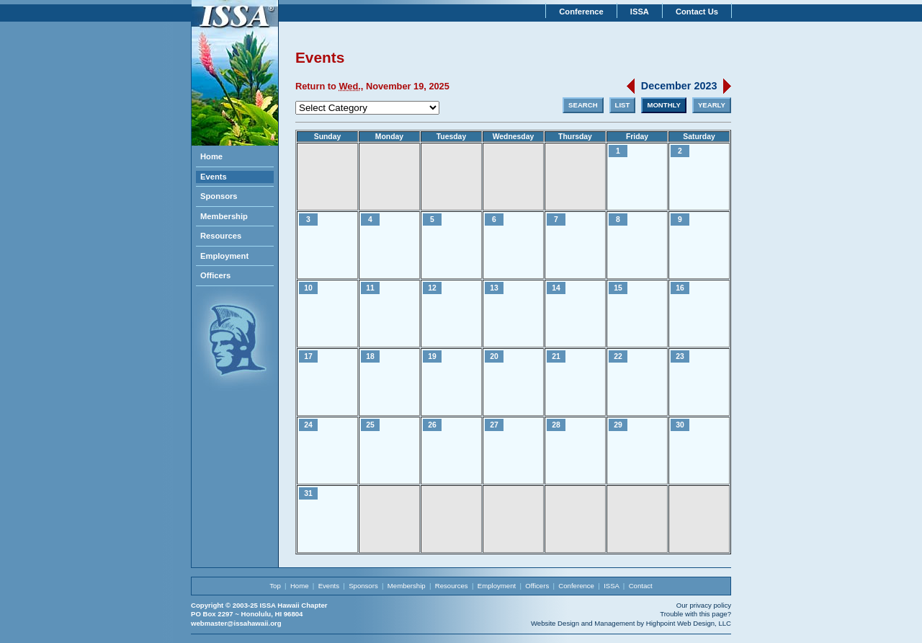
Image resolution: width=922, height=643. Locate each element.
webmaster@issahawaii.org (236, 623)
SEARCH (583, 105)
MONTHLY (664, 105)
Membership (224, 216)
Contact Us (697, 11)
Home (211, 156)
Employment (224, 256)
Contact (641, 586)
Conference (581, 11)
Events (213, 176)
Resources (220, 235)
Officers (215, 275)
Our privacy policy (703, 605)
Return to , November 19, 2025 (372, 86)
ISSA (639, 11)
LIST (622, 105)
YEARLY (711, 105)
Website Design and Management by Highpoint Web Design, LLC (631, 623)
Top (274, 586)
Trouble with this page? (695, 614)
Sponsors (219, 196)
